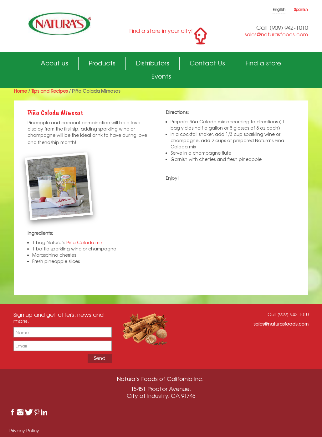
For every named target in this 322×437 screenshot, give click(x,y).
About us (54, 63)
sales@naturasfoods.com (276, 34)
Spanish (301, 9)
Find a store (263, 63)
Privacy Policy (24, 430)
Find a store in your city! (161, 30)
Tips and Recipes (49, 91)
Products (102, 63)
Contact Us (207, 63)
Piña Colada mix (84, 242)
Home (20, 91)
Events (161, 76)
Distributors (152, 63)
